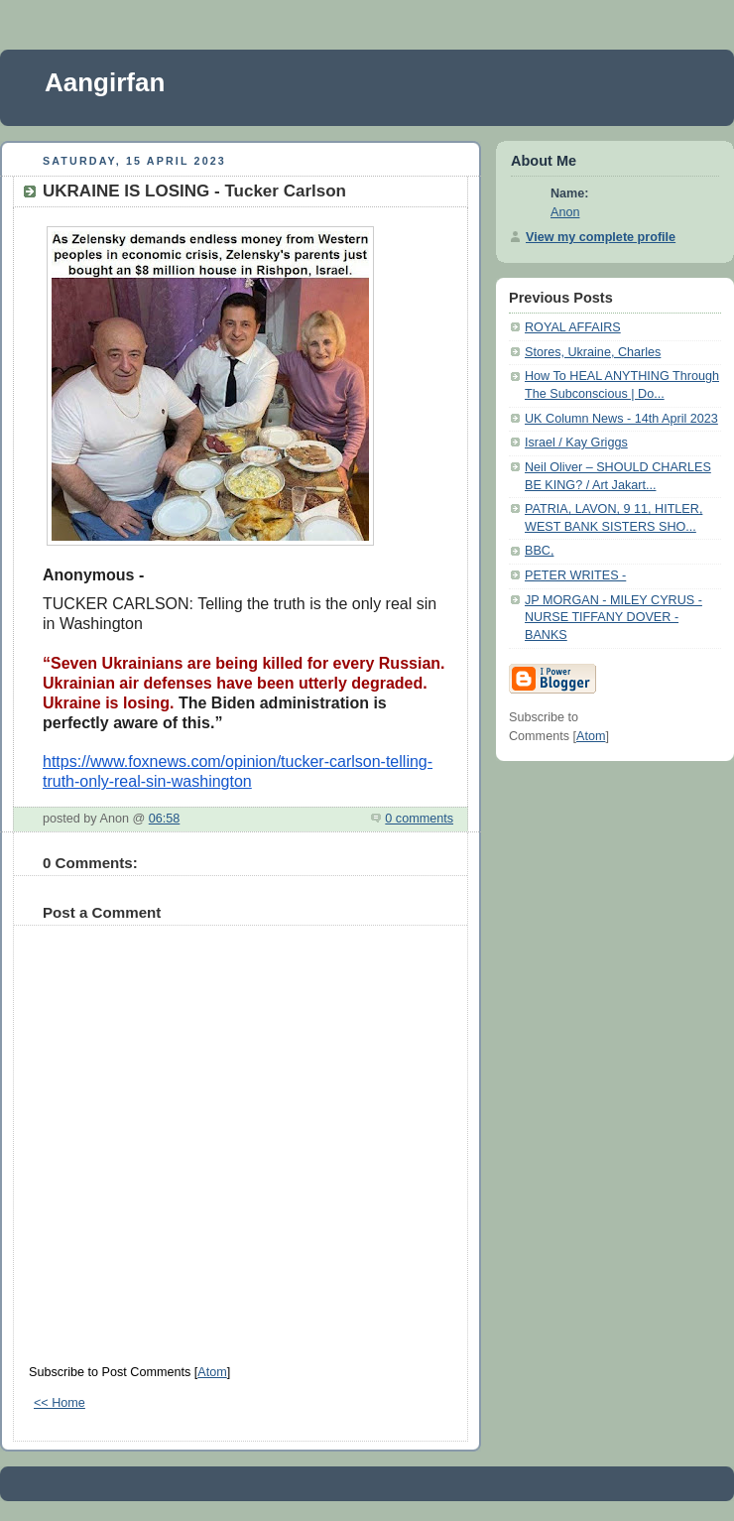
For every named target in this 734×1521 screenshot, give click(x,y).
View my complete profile (600, 237)
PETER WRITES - (575, 575)
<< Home (59, 1403)
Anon (564, 212)
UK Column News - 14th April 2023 (621, 419)
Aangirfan (105, 82)
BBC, (539, 551)
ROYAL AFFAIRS (573, 327)
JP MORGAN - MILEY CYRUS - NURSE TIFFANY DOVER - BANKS (613, 617)
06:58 (165, 818)
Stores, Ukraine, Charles (593, 352)
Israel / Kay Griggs (576, 442)
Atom (211, 1372)
